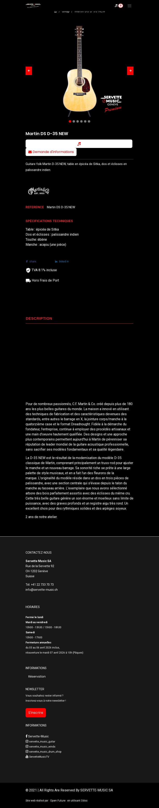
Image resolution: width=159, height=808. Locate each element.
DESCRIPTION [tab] (39, 319)
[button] (29, 70)
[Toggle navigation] (129, 6)
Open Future (57, 800)
